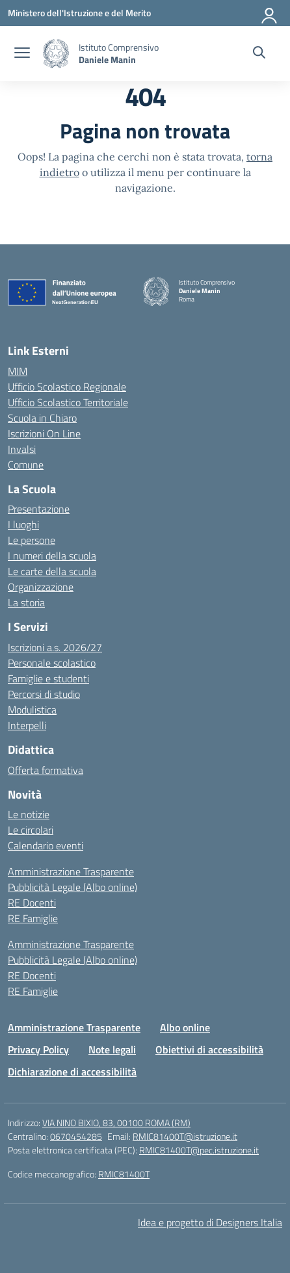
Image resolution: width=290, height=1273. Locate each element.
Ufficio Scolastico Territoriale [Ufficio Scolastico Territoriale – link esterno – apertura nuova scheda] (68, 402)
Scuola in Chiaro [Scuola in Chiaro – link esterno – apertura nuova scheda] (42, 418)
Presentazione (39, 509)
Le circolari (30, 830)
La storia (26, 602)
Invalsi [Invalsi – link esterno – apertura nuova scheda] (22, 449)
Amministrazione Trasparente (71, 871)
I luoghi (23, 524)
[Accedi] (269, 13)
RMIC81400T (124, 1174)
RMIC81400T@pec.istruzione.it (199, 1150)
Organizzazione (40, 587)
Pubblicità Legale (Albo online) (72, 887)
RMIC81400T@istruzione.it (185, 1136)
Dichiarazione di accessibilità (72, 1071)
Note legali (112, 1049)
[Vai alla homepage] (56, 53)
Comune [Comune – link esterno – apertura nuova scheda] (26, 464)
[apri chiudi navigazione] (22, 54)
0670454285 (76, 1136)
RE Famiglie (33, 918)
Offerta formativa (45, 770)
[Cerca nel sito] (259, 53)
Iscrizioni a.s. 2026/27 (55, 647)
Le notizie (28, 814)
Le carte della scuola (52, 571)
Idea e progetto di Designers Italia (210, 1222)
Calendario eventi (45, 845)
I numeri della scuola (52, 555)
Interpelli (27, 725)
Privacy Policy (38, 1049)
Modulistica (32, 709)
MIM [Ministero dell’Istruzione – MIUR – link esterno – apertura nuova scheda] (17, 371)
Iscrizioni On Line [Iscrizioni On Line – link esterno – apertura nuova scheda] (44, 433)
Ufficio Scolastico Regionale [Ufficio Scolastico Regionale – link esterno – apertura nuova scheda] (67, 386)
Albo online (185, 1027)
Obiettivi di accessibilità (209, 1049)
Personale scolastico (52, 663)
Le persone (31, 540)
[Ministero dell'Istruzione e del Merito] (79, 12)
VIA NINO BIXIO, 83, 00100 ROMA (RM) (116, 1122)
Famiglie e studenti (48, 678)
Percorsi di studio (44, 694)
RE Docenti (32, 902)
